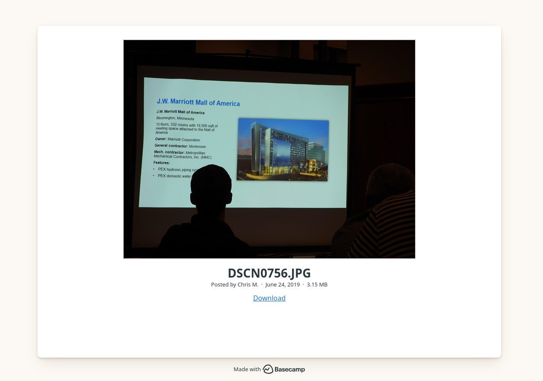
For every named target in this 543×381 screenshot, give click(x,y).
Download (269, 298)
